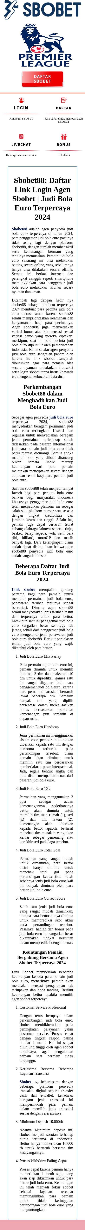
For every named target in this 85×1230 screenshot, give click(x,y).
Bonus (64, 144)
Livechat (21, 144)
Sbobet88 (19, 229)
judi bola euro (61, 417)
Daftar (64, 108)
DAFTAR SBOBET (42, 79)
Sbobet (25, 1082)
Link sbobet (23, 589)
